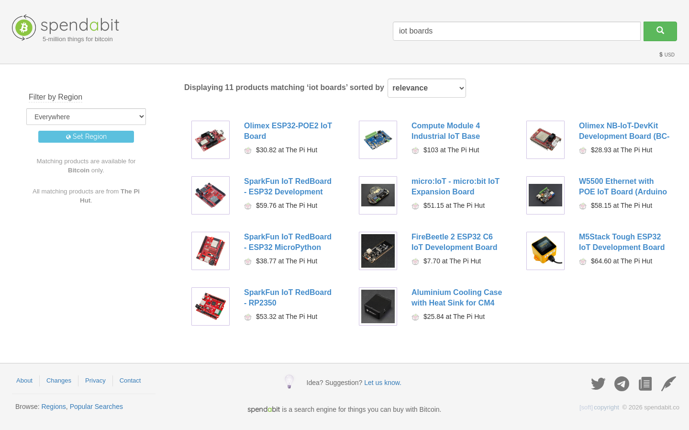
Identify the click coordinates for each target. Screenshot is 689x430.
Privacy (95, 380)
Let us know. (382, 382)
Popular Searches (96, 406)
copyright (599, 407)
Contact (130, 380)
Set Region (86, 136)
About (24, 380)
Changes (58, 380)
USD (666, 54)
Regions (53, 406)
